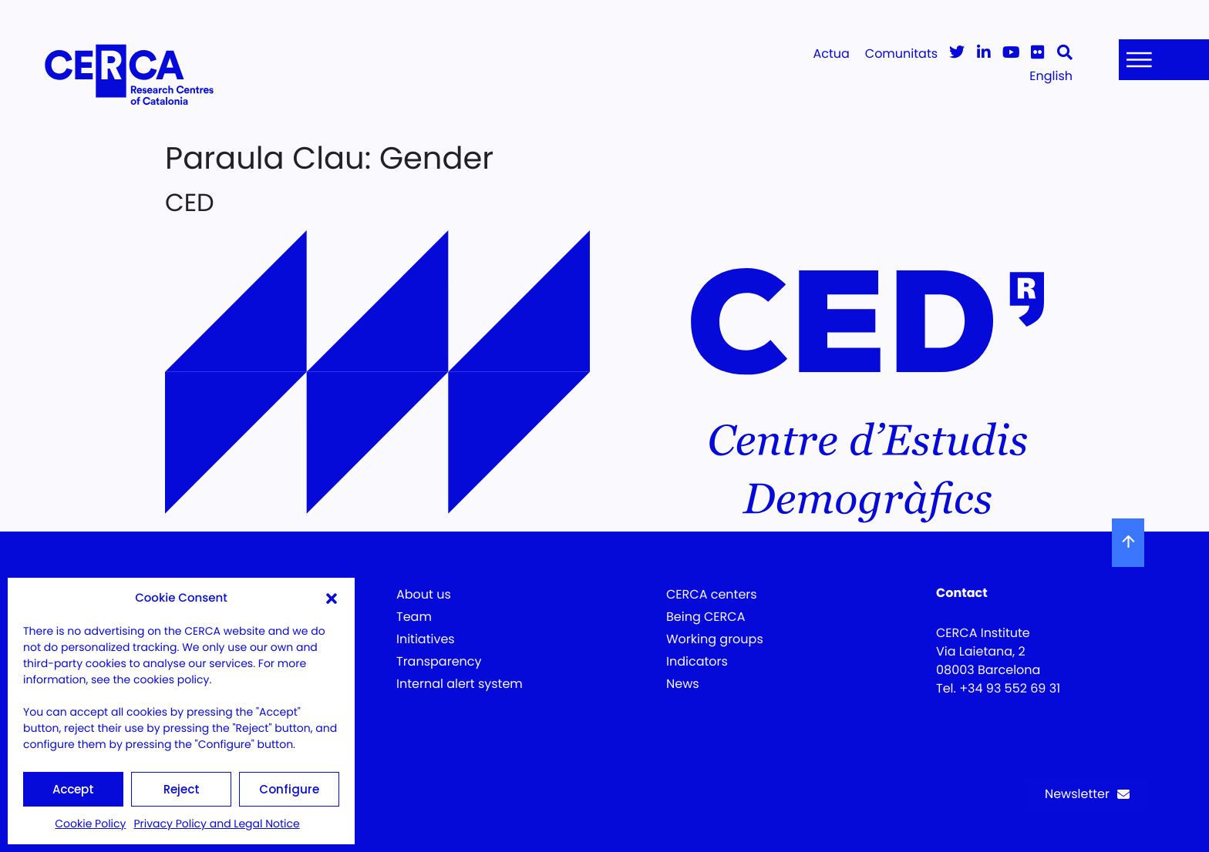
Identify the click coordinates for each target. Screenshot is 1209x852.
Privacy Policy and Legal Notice (216, 823)
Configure (289, 789)
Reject (181, 789)
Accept (73, 789)
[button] (331, 598)
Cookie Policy (90, 823)
